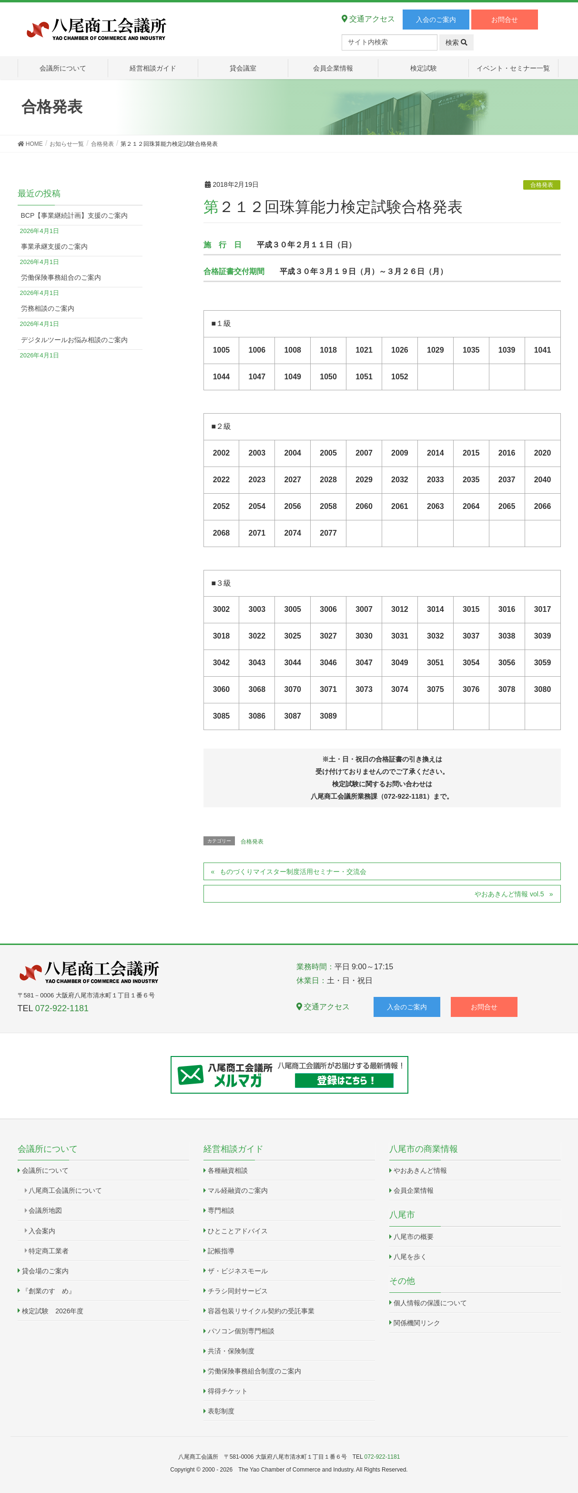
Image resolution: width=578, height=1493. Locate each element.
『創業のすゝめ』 (48, 1291)
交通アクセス (368, 19)
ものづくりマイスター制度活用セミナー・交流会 (293, 871)
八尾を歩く (410, 1256)
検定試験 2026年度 (52, 1311)
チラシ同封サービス (238, 1291)
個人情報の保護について (430, 1303)
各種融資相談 (228, 1170)
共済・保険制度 (231, 1351)
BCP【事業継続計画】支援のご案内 (74, 215)
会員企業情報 (414, 1190)
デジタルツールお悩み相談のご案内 (74, 340)
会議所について (45, 1170)
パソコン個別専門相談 (241, 1331)
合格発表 (541, 185)
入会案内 (42, 1231)
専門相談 (221, 1210)
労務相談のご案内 (47, 308)
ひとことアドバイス (238, 1231)
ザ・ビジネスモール (238, 1271)
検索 (456, 42)
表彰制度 (221, 1411)
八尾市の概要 (414, 1236)
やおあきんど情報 (420, 1170)
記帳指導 (221, 1251)
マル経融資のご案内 (238, 1190)
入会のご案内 (436, 19)
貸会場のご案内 (45, 1271)
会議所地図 (45, 1210)
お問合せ (504, 19)
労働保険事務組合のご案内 (61, 277)
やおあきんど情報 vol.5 (509, 894)
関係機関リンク (417, 1323)
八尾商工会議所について (65, 1190)
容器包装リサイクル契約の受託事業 (261, 1311)
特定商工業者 (49, 1251)
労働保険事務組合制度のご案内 (254, 1371)
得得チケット (228, 1391)
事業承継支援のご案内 (54, 246)
